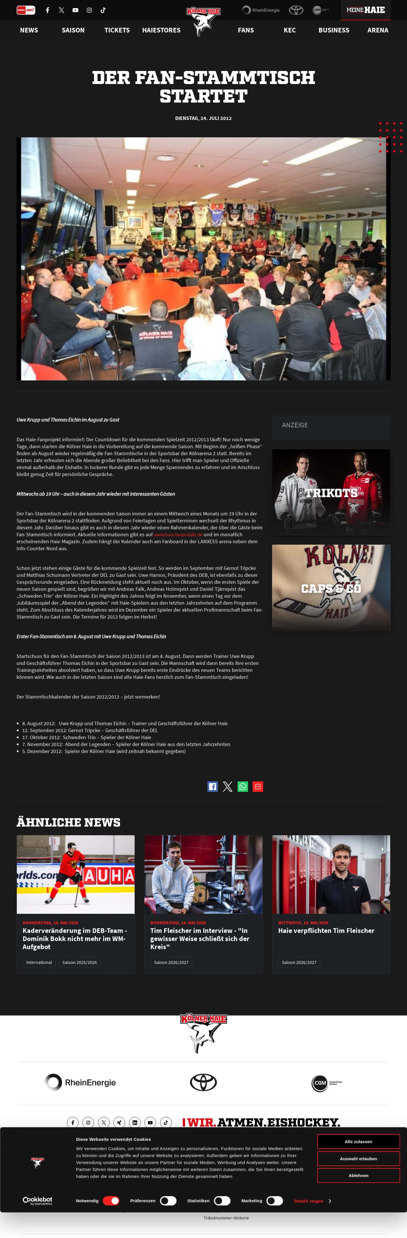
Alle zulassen (358, 1167)
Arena (378, 30)
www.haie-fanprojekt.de (180, 534)
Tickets (117, 30)
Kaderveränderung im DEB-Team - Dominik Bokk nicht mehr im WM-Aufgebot (75, 939)
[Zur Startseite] (203, 24)
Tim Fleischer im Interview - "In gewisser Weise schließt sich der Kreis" (199, 939)
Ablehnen (358, 1201)
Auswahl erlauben (358, 1184)
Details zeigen (308, 1226)
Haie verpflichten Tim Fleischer (326, 931)
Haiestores (161, 30)
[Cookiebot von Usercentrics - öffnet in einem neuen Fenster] (37, 1226)
